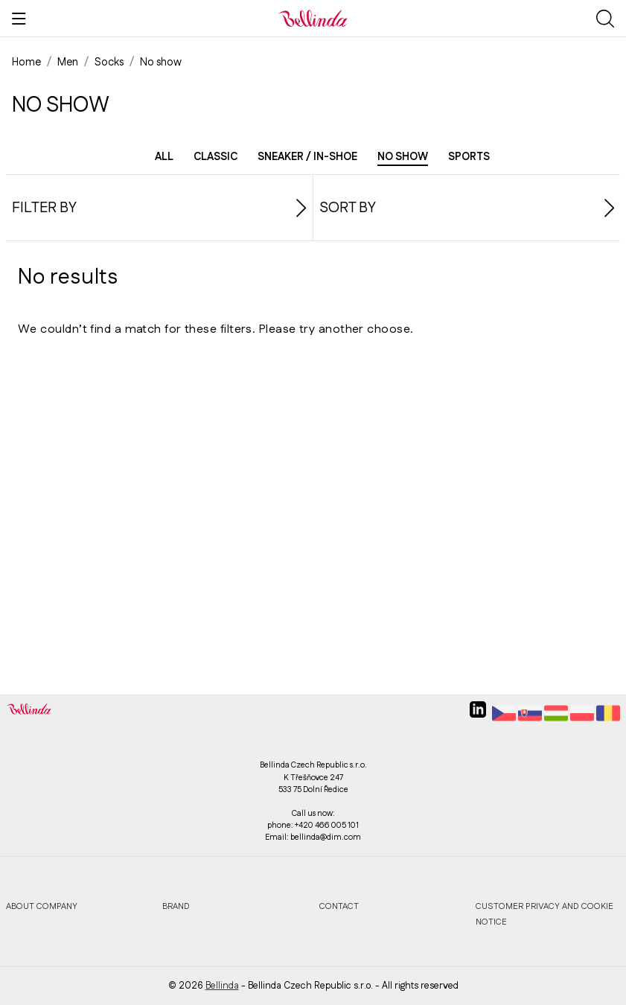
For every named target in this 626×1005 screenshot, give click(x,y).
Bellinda (222, 985)
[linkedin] (478, 715)
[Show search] (605, 19)
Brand (176, 906)
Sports (469, 157)
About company (41, 906)
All (164, 157)
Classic (215, 157)
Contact (339, 906)
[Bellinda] (312, 17)
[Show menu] (19, 19)
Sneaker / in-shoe (307, 157)
